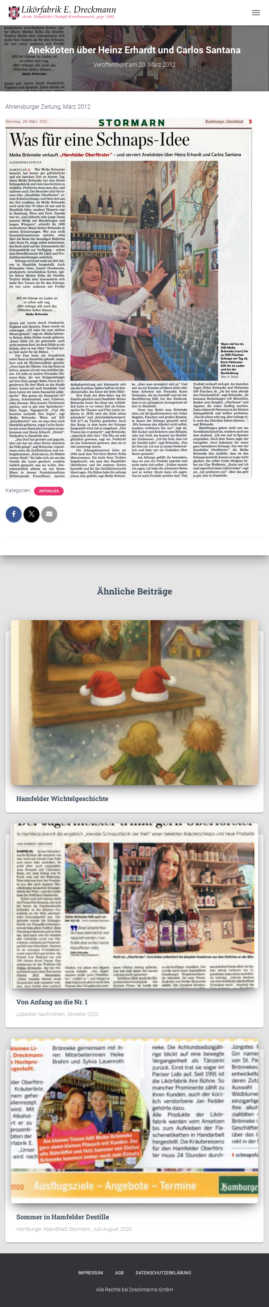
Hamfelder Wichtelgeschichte (62, 798)
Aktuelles (49, 491)
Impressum (90, 1272)
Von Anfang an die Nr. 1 (52, 1001)
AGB (119, 1272)
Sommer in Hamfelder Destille (62, 1216)
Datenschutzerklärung (163, 1272)
